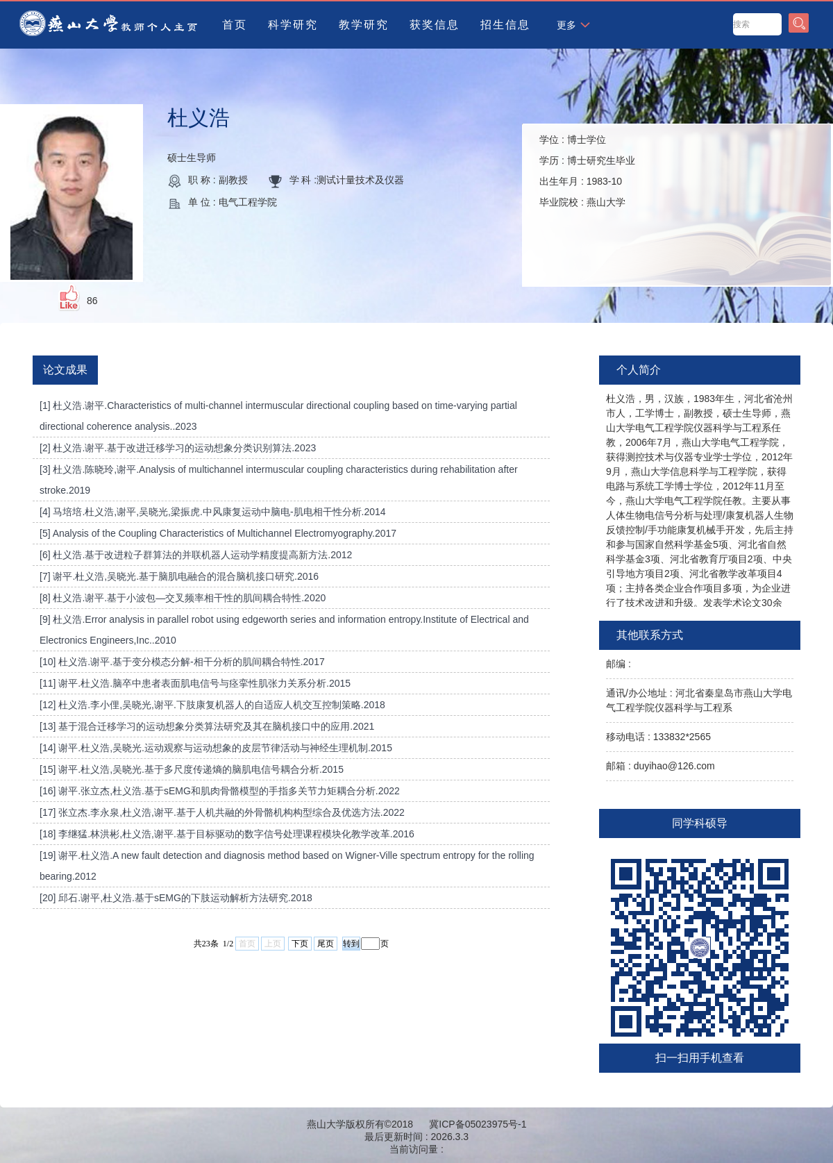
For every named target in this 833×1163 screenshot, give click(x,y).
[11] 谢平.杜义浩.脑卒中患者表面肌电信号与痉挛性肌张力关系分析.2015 (195, 683)
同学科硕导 (699, 823)
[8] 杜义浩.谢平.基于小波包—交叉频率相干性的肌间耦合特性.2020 (183, 597)
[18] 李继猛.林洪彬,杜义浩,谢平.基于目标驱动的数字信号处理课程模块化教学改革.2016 (227, 833)
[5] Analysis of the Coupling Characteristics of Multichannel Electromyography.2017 (218, 533)
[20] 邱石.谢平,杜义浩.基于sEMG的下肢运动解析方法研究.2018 (176, 897)
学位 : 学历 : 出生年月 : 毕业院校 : (587, 171)
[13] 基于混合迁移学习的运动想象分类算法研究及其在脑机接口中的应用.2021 (207, 726)
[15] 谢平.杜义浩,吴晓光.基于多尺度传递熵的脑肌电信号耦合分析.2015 (192, 769)
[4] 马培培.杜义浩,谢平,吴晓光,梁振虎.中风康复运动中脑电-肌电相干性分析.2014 (213, 511)
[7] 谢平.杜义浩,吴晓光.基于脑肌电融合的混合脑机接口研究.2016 (179, 576)
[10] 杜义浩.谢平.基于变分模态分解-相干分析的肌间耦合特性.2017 (182, 661)
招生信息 (505, 25)
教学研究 (364, 25)
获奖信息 (435, 25)
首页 (234, 25)
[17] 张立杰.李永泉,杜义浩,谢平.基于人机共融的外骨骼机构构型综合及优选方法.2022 (222, 812)
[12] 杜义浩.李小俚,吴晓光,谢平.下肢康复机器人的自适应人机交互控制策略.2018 (212, 704)
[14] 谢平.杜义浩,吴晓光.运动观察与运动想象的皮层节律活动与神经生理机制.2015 (216, 747)
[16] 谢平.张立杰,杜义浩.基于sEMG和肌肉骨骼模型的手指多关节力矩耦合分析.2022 (220, 790)
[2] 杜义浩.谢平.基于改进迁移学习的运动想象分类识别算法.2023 (178, 447)
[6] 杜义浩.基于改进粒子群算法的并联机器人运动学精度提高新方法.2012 (196, 554)
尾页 (325, 943)
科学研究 (293, 25)
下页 (300, 943)
